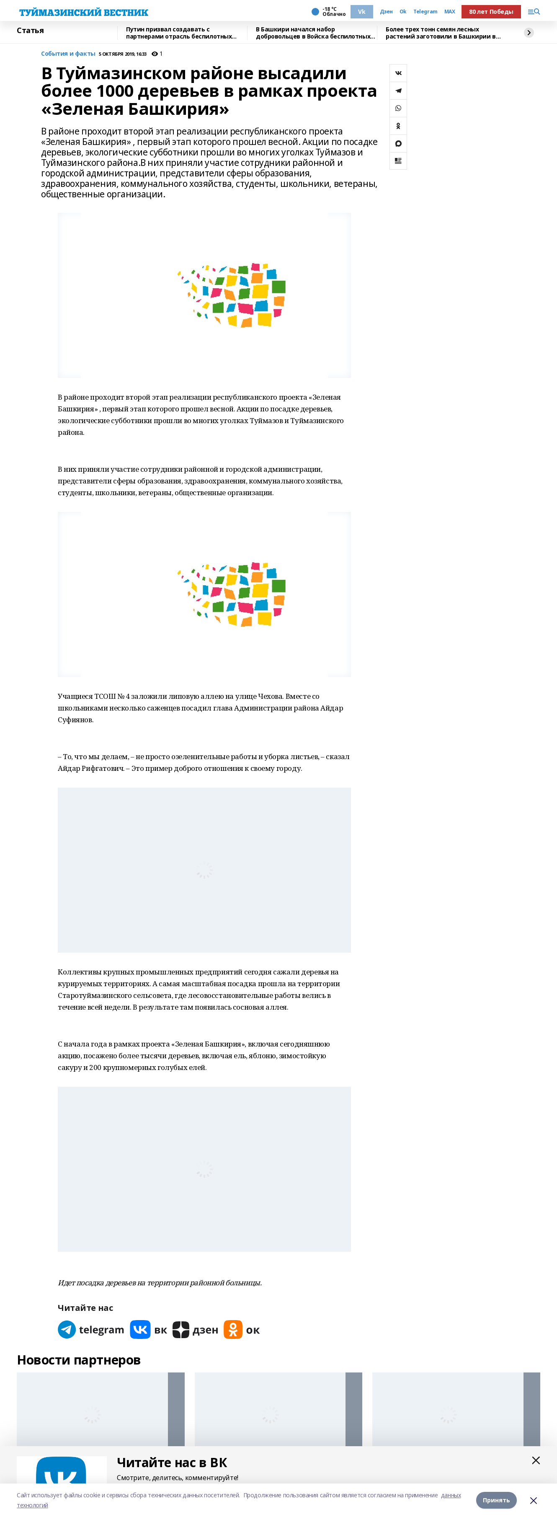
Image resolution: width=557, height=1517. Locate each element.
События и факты (68, 53)
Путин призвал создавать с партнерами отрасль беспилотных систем (179, 33)
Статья (30, 30)
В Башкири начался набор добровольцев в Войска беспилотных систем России (313, 33)
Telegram (425, 11)
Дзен (386, 11)
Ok (403, 11)
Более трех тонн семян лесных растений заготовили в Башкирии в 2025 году (441, 33)
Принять (496, 1500)
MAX (449, 11)
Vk (361, 12)
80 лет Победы (491, 12)
